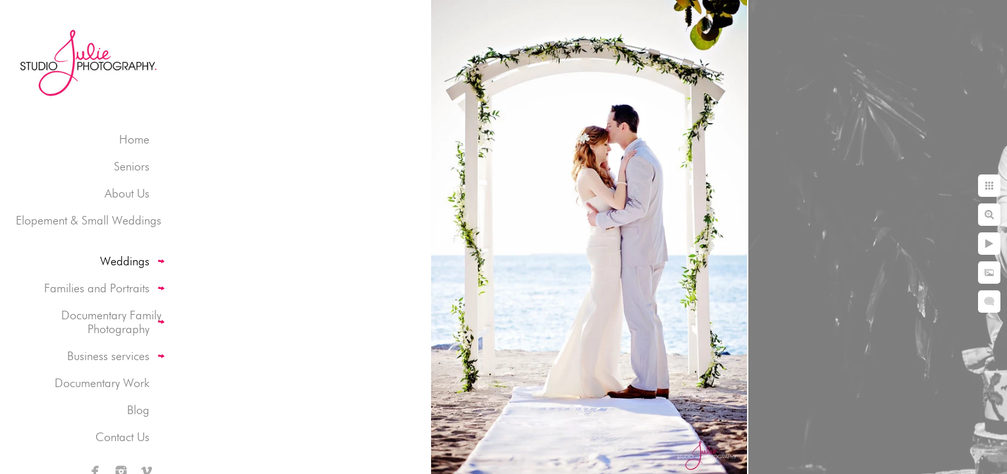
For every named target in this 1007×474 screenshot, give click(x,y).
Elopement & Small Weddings (88, 220)
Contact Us (122, 437)
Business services (108, 356)
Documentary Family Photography (111, 322)
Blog (138, 410)
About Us (127, 193)
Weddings (124, 261)
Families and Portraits (96, 288)
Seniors (131, 166)
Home (134, 139)
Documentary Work (102, 383)
